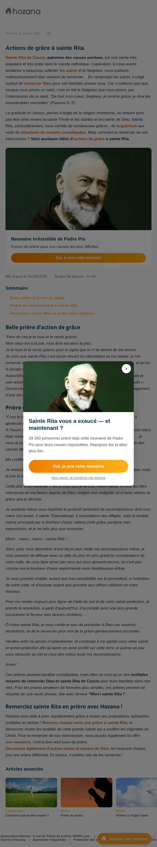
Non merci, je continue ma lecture (78, 478)
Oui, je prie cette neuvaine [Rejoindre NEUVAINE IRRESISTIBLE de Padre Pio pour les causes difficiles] (78, 466)
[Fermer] (126, 368)
